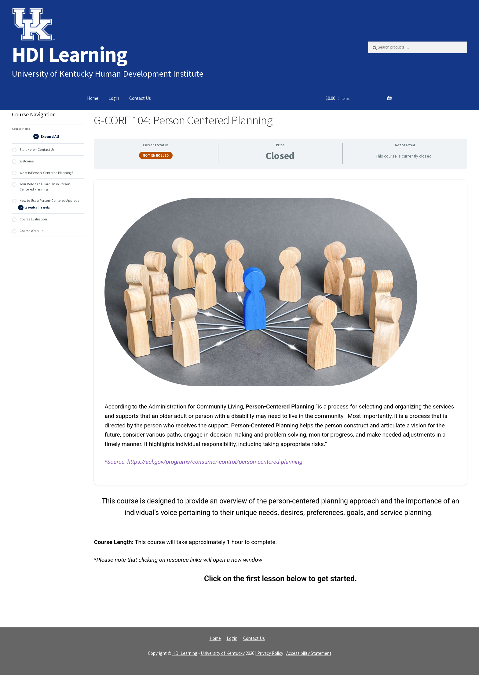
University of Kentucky (223, 653)
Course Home (21, 129)
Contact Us (140, 98)
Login (113, 98)
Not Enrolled (156, 155)
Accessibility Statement (308, 653)
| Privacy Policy (269, 653)
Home (92, 98)
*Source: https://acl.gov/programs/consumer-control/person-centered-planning (203, 461)
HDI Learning (69, 54)
